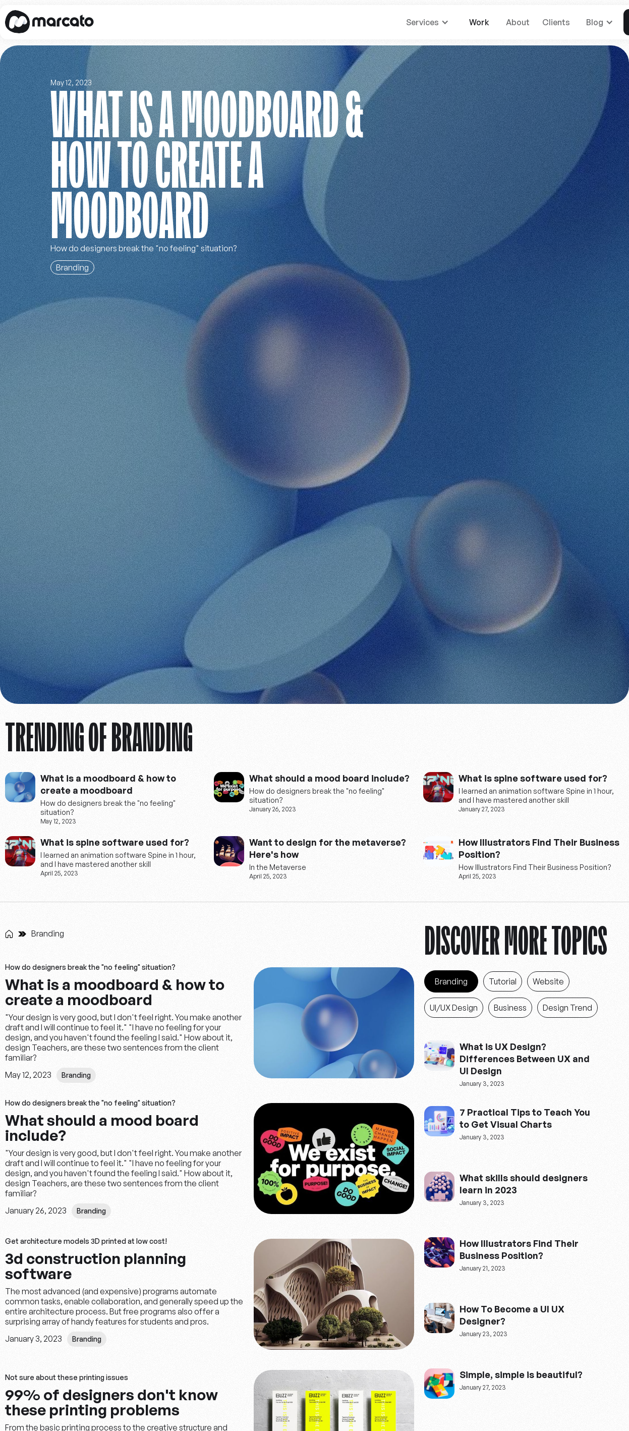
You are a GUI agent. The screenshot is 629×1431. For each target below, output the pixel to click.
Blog (594, 22)
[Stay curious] (314, 374)
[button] (429, 22)
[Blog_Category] (451, 981)
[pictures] (334, 1025)
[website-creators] (20, 787)
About (518, 22)
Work (479, 22)
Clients (556, 22)
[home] (49, 22)
